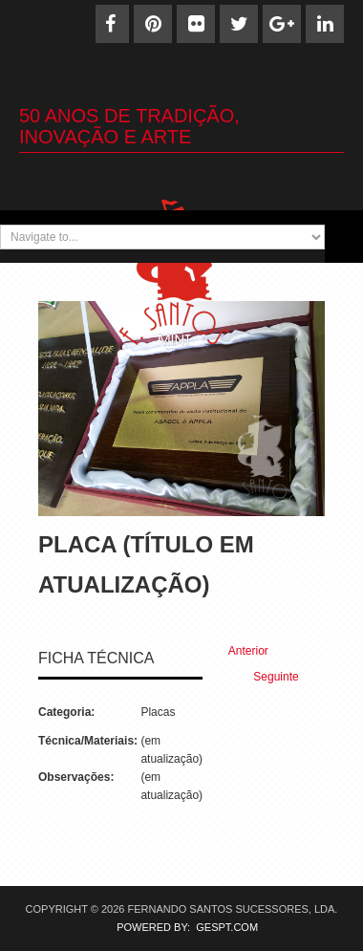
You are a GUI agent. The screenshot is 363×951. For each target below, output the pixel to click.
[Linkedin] (325, 24)
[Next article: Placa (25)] (284, 677)
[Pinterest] (153, 24)
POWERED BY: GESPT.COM (181, 927)
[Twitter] (239, 24)
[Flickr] (196, 24)
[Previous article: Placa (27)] (240, 651)
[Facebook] (110, 24)
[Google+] (282, 24)
